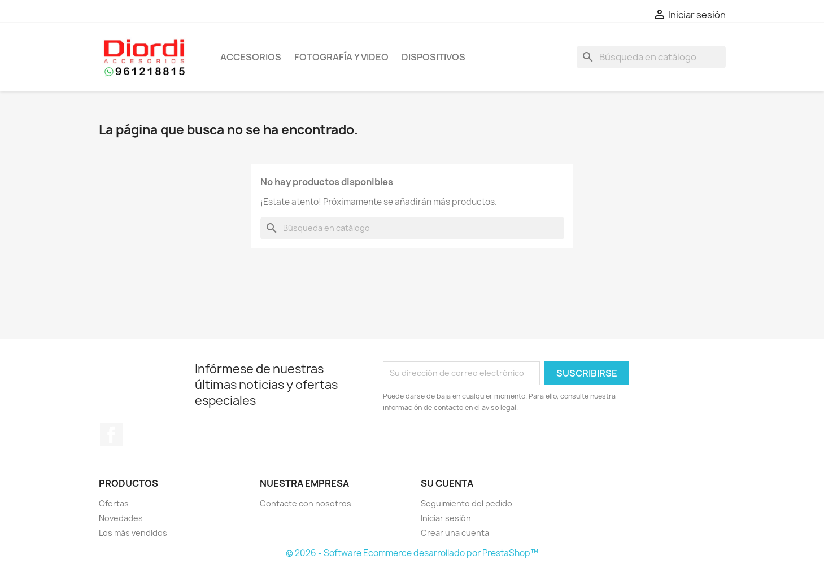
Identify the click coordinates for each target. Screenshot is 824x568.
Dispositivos (433, 57)
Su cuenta (447, 483)
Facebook (111, 434)
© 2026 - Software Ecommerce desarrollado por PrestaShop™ (412, 553)
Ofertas (114, 503)
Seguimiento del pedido (466, 503)
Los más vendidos (133, 532)
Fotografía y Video (341, 57)
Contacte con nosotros (305, 503)
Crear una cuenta (455, 532)
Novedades (121, 518)
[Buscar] (651, 57)
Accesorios (250, 57)
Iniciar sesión (446, 518)
